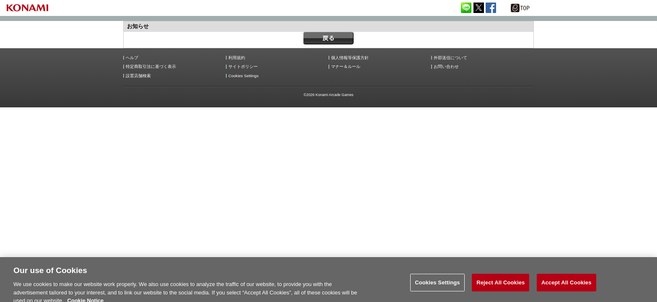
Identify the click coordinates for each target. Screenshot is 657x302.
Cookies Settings (243, 76)
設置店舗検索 (138, 76)
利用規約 (236, 58)
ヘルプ (132, 58)
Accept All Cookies (566, 286)
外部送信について (450, 58)
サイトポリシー (243, 67)
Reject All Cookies (500, 286)
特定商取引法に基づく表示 (151, 67)
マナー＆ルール (345, 67)
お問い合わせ (446, 67)
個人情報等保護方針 (350, 58)
